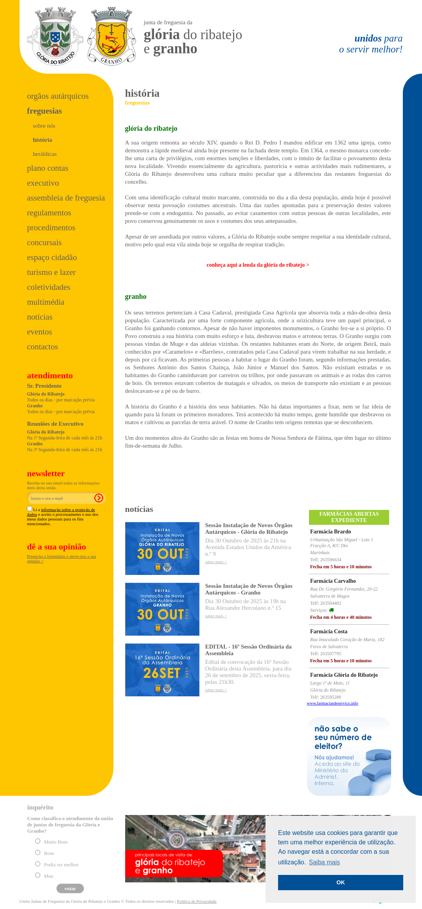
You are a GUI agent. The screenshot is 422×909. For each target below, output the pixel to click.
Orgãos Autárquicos (58, 96)
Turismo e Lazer (51, 272)
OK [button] (340, 882)
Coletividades (48, 287)
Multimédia (46, 302)
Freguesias (44, 111)
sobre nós (44, 126)
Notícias (39, 317)
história (42, 140)
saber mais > (216, 561)
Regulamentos (49, 212)
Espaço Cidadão (52, 257)
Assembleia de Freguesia (66, 197)
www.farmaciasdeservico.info (332, 703)
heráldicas (45, 154)
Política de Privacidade (197, 901)
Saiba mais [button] (324, 862)
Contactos (42, 346)
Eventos (39, 331)
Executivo (43, 183)
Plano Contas (47, 168)
